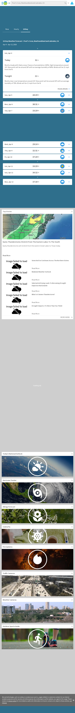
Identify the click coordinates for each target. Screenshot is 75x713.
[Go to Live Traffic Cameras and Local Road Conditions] (37, 583)
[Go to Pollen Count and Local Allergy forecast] (37, 514)
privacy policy (12, 701)
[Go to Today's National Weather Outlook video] (37, 464)
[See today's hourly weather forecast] (37, 89)
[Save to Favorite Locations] (9, 3)
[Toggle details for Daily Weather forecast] (37, 53)
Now (7, 29)
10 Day (25, 29)
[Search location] (39, 3)
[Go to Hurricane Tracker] (37, 490)
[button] (73, 700)
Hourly (16, 29)
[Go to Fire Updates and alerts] (37, 557)
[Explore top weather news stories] (37, 212)
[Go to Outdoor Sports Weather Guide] (37, 636)
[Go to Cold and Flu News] (37, 534)
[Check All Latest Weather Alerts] (72, 3)
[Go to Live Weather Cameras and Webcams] (37, 610)
